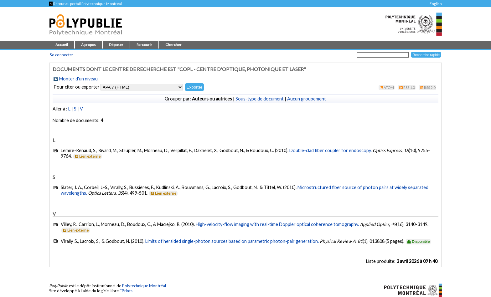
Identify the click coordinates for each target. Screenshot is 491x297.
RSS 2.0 (430, 87)
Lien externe (87, 156)
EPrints (126, 290)
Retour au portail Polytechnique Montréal (85, 4)
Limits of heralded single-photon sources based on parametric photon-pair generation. (232, 241)
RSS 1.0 (409, 87)
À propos (88, 45)
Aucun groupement (306, 98)
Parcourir (144, 45)
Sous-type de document (259, 98)
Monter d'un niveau (78, 78)
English (436, 4)
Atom (389, 87)
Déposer (116, 45)
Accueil (61, 45)
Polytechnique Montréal (144, 285)
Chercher (173, 45)
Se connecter (61, 54)
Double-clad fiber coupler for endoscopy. (330, 150)
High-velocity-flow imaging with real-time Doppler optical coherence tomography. (277, 224)
